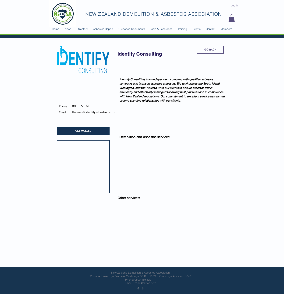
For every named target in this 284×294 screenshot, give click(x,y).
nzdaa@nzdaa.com (144, 283)
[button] (82, 29)
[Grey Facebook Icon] (138, 288)
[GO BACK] (210, 50)
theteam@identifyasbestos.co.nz (93, 112)
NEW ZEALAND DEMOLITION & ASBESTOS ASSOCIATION (153, 14)
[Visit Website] (83, 131)
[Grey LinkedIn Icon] (143, 288)
